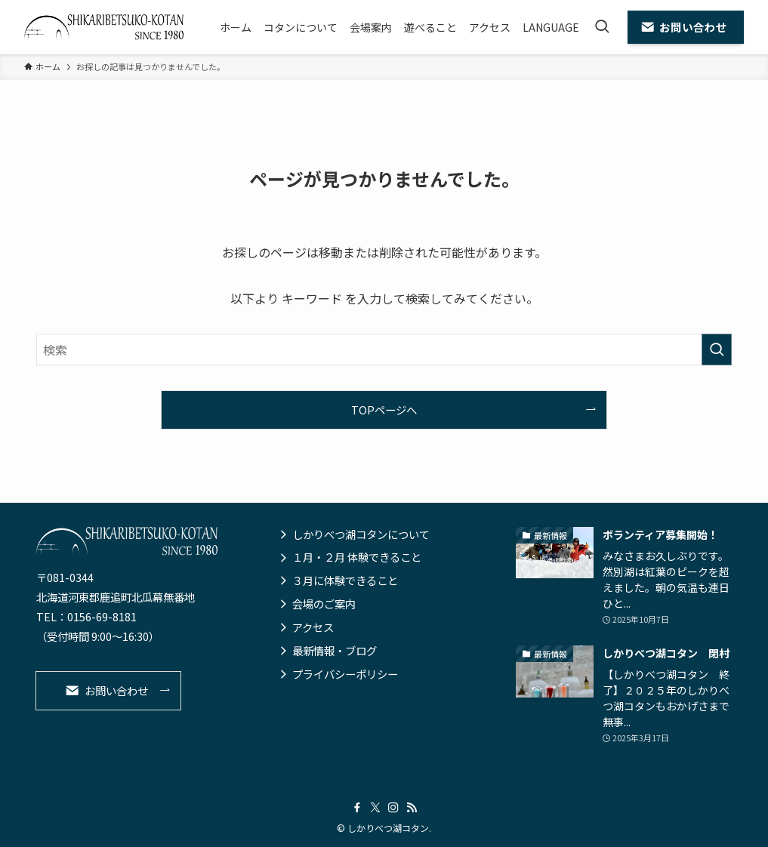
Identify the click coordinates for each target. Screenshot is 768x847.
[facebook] (357, 808)
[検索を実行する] (717, 349)
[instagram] (393, 808)
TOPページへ (384, 409)
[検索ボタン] (601, 27)
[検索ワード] (384, 349)
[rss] (411, 808)
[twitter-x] (375, 808)
